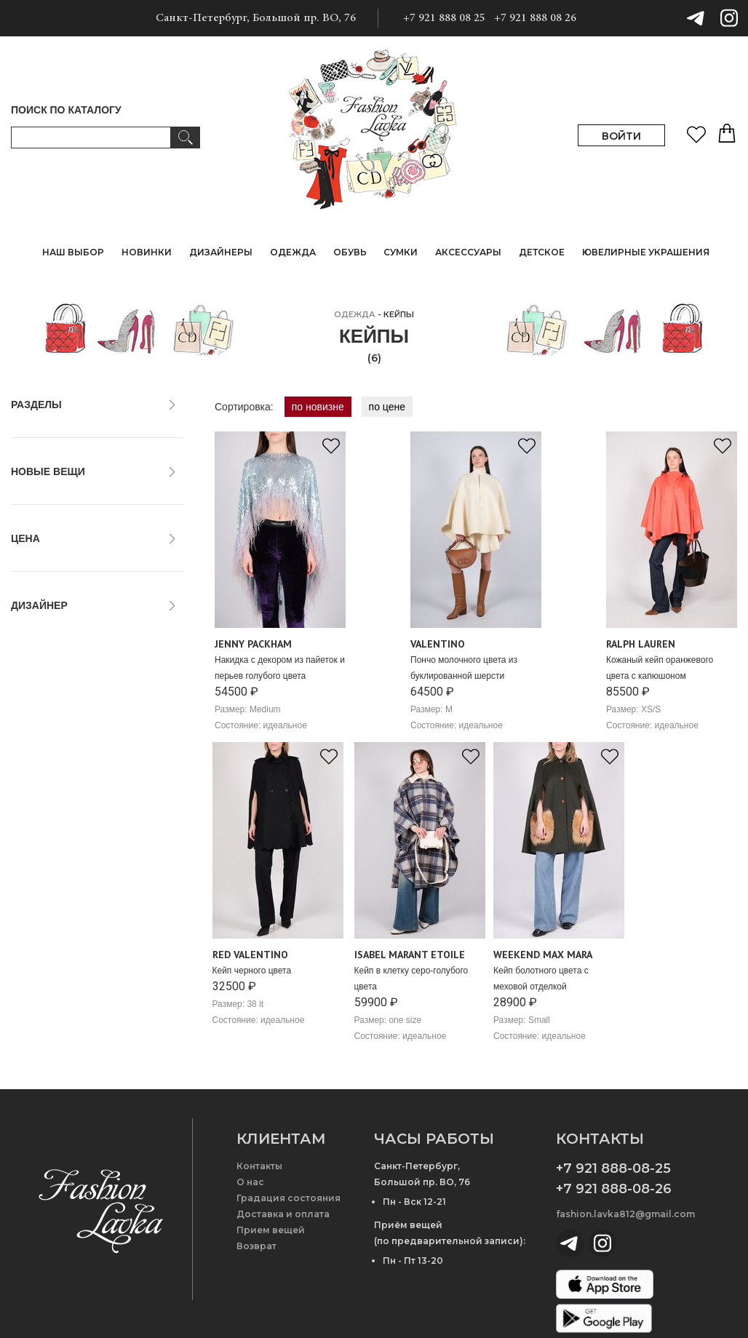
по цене (387, 407)
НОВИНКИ (147, 252)
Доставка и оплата (283, 1213)
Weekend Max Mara (63, 811)
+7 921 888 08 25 (444, 18)
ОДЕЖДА (354, 314)
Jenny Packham (54, 747)
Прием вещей (270, 1229)
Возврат (256, 1246)
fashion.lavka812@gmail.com (625, 1213)
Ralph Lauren (49, 763)
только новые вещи (64, 499)
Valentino (39, 795)
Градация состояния (288, 1197)
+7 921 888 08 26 (535, 18)
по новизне (318, 407)
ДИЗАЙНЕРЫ (220, 252)
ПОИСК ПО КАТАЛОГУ (66, 110)
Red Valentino (50, 779)
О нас (250, 1181)
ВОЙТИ (621, 136)
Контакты (259, 1165)
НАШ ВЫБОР (73, 252)
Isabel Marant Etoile (63, 731)
